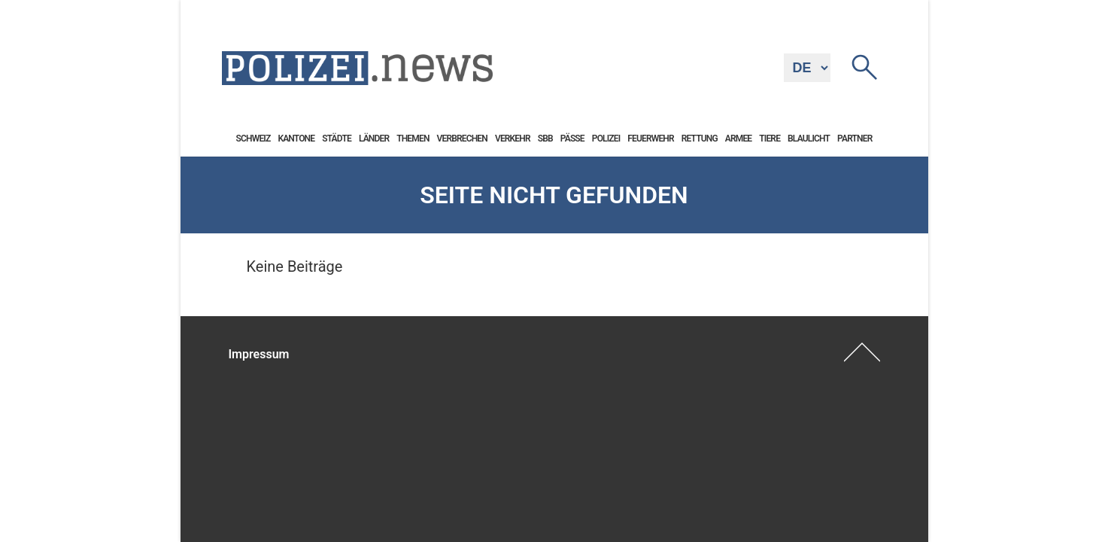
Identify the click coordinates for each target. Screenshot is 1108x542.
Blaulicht (809, 138)
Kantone (296, 138)
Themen (412, 138)
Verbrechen (462, 138)
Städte (336, 138)
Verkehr (512, 138)
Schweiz (253, 138)
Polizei (606, 138)
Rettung (699, 138)
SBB (545, 138)
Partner (854, 138)
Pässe (572, 138)
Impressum (259, 354)
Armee (738, 138)
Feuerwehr (650, 138)
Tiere (769, 138)
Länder (374, 138)
